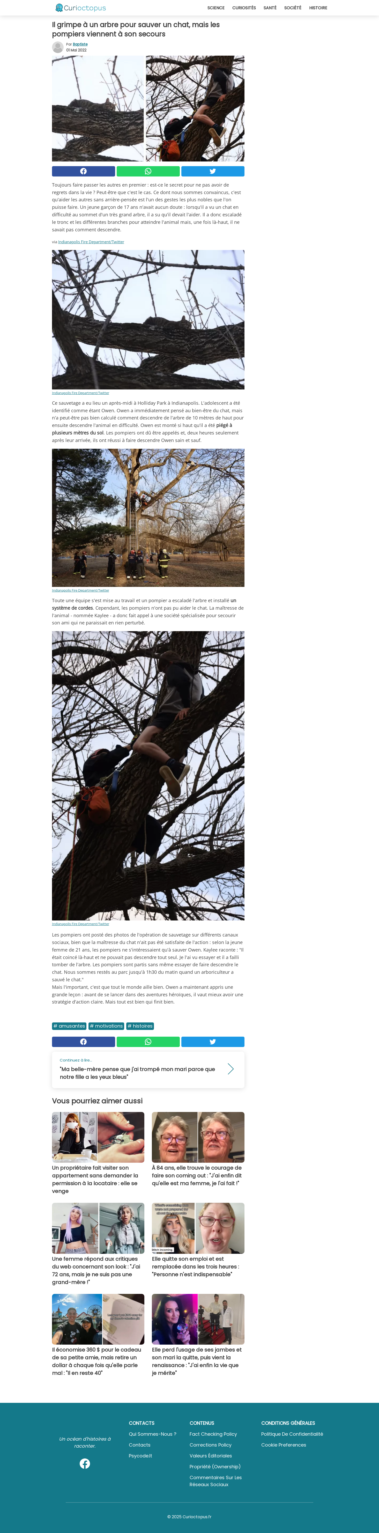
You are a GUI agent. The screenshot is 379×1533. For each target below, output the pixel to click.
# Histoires (140, 1026)
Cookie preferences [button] (283, 1445)
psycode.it (140, 1456)
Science (216, 8)
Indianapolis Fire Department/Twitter (91, 241)
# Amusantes (69, 1026)
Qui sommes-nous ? (152, 1434)
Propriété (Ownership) (215, 1466)
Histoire (318, 8)
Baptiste (80, 44)
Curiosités (244, 8)
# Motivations (106, 1026)
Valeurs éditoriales (211, 1456)
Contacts (140, 1445)
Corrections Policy (211, 1445)
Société (292, 8)
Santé (270, 8)
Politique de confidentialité (292, 1434)
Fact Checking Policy (213, 1434)
